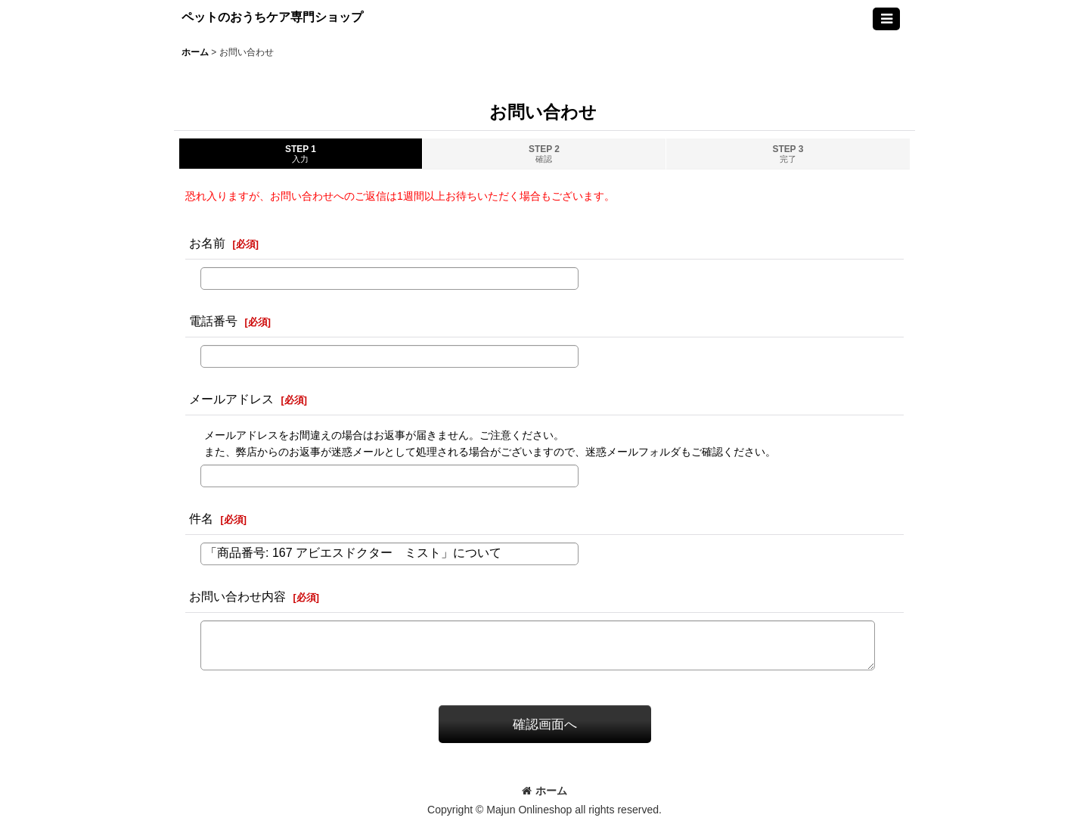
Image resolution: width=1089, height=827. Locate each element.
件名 (201, 518)
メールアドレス (231, 399)
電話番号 (213, 321)
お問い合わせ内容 (237, 596)
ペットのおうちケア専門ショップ (272, 16)
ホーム (544, 791)
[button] (886, 19)
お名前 (207, 243)
